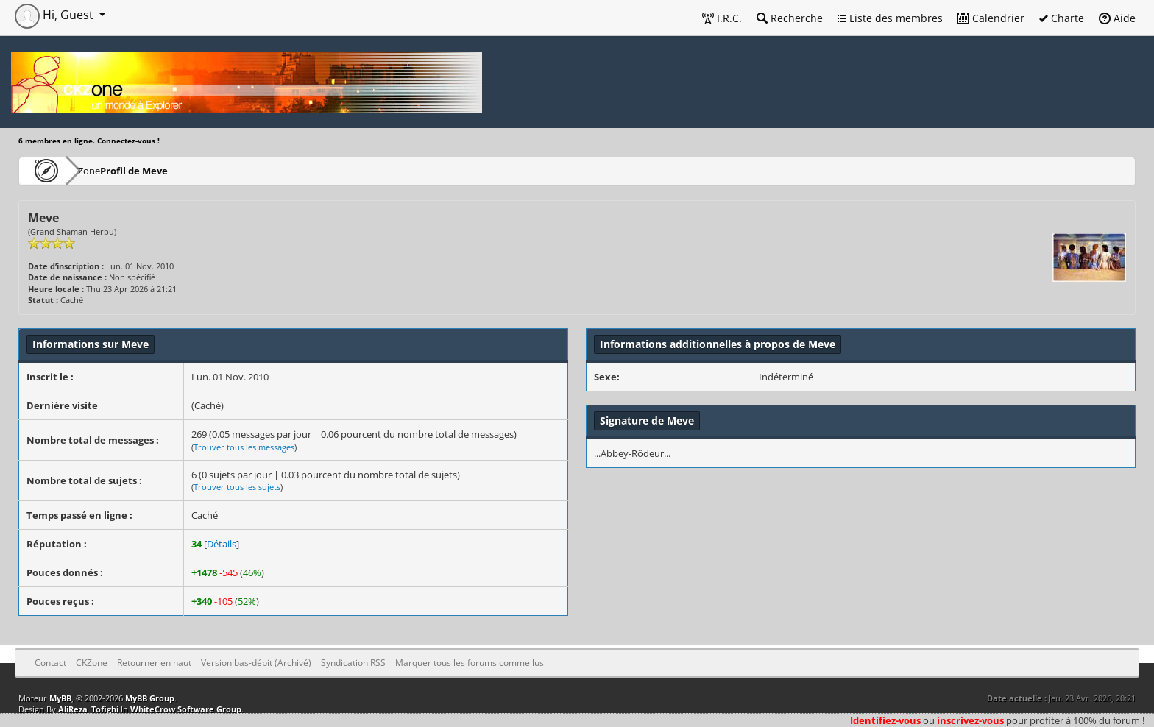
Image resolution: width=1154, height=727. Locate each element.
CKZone (103, 170)
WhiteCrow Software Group (185, 708)
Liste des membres (890, 18)
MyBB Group (149, 697)
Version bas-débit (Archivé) (256, 662)
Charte (1061, 18)
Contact (50, 662)
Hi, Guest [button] (55, 15)
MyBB (60, 697)
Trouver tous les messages (244, 447)
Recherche (790, 18)
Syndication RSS (353, 662)
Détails (221, 543)
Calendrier (990, 18)
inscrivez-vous (970, 720)
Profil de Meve (178, 170)
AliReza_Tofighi (88, 708)
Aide (1117, 18)
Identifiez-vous (885, 720)
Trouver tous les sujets (237, 486)
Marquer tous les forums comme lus (469, 662)
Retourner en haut (154, 662)
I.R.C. (722, 18)
